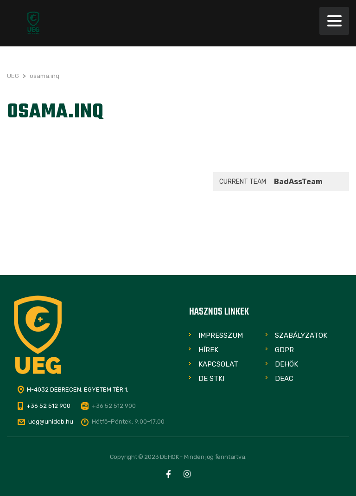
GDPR (284, 350)
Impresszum (220, 335)
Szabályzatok (301, 335)
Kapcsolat (218, 364)
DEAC (284, 378)
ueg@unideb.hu (50, 421)
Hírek (208, 350)
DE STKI (211, 378)
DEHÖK (286, 364)
